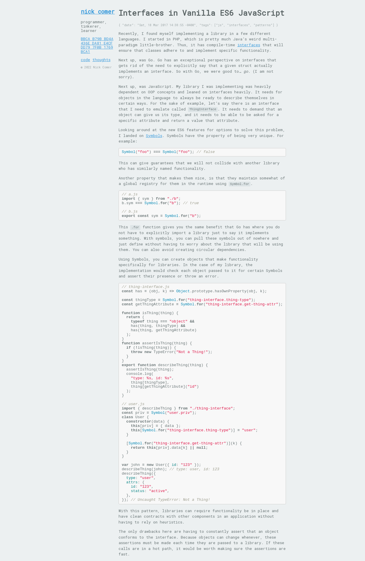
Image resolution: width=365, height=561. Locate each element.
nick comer (98, 11)
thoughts (101, 59)
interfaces (248, 44)
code (85, 59)
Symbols (154, 135)
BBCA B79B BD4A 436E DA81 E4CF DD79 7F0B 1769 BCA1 (97, 45)
